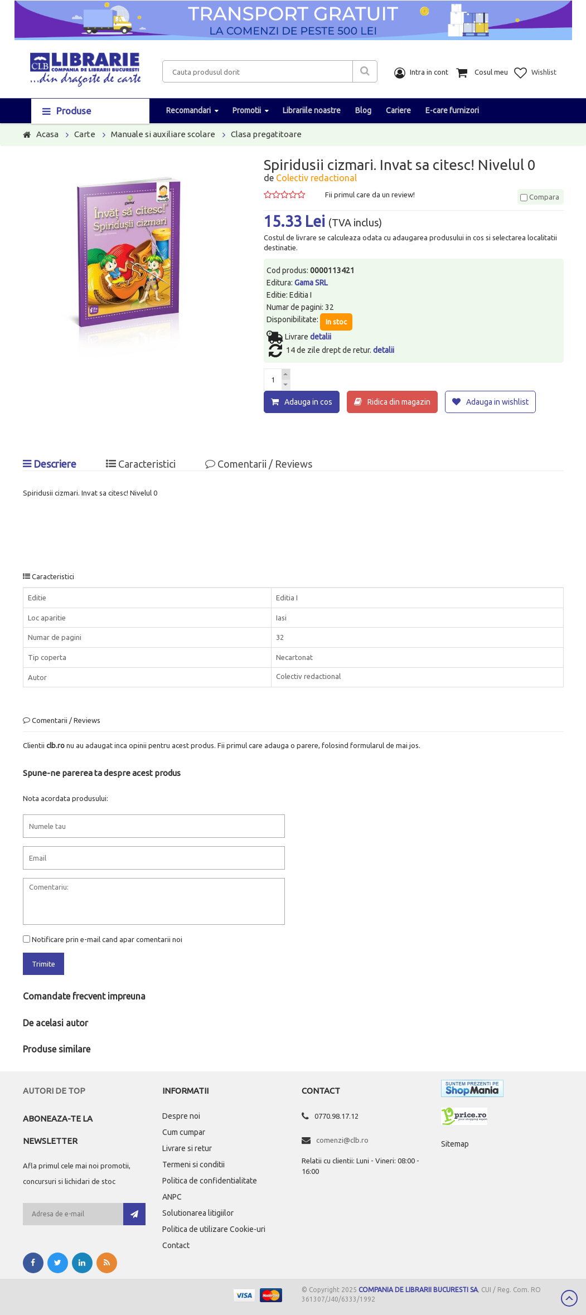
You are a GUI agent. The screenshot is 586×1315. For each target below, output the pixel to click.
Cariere (398, 110)
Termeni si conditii (193, 1164)
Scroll (569, 1298)
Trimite (43, 964)
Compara (539, 197)
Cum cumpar (183, 1132)
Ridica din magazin (398, 401)
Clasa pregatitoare (266, 134)
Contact (176, 1245)
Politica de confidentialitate (209, 1180)
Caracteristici (141, 463)
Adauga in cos (308, 401)
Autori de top (54, 1090)
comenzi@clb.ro (342, 1140)
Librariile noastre (312, 110)
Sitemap (455, 1143)
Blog (363, 110)
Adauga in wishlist (497, 401)
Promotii (247, 110)
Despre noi (181, 1116)
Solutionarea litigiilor (198, 1213)
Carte (84, 134)
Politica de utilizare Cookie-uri (213, 1229)
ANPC (172, 1196)
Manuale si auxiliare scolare (163, 134)
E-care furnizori (452, 110)
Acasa (47, 134)
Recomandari (188, 110)
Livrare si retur (187, 1148)
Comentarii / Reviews (258, 463)
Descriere (49, 463)
